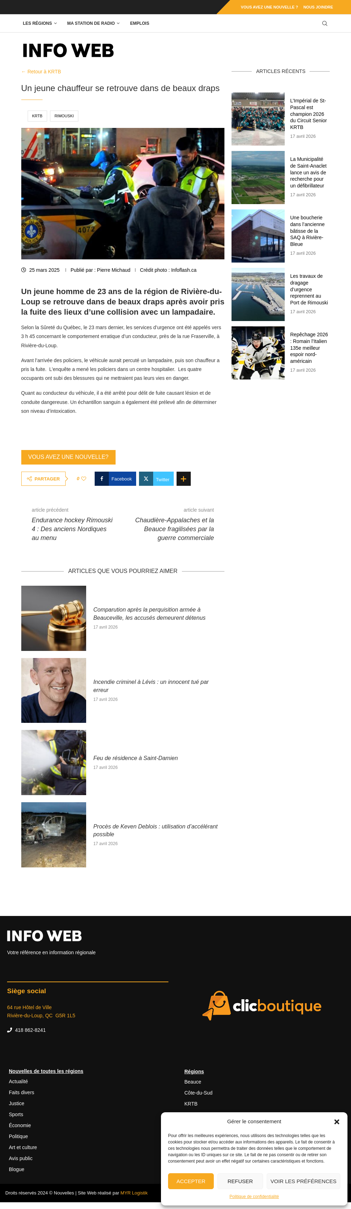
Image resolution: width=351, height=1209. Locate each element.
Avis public (21, 1158)
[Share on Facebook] (115, 479)
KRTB (37, 116)
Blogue (16, 1169)
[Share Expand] (184, 479)
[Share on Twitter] (156, 479)
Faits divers (21, 1092)
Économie (20, 1125)
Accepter (191, 1181)
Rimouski (64, 116)
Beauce (192, 1082)
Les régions (37, 23)
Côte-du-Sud (198, 1093)
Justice (16, 1103)
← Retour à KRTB (41, 71)
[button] (336, 1121)
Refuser (240, 1181)
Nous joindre (318, 7)
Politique (18, 1136)
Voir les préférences (303, 1181)
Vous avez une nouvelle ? (269, 7)
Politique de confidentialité (254, 1196)
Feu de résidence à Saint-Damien (135, 758)
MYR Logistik (134, 1193)
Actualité (18, 1081)
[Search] (324, 23)
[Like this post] (83, 479)
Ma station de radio (91, 23)
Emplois (139, 23)
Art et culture (23, 1147)
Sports (16, 1114)
